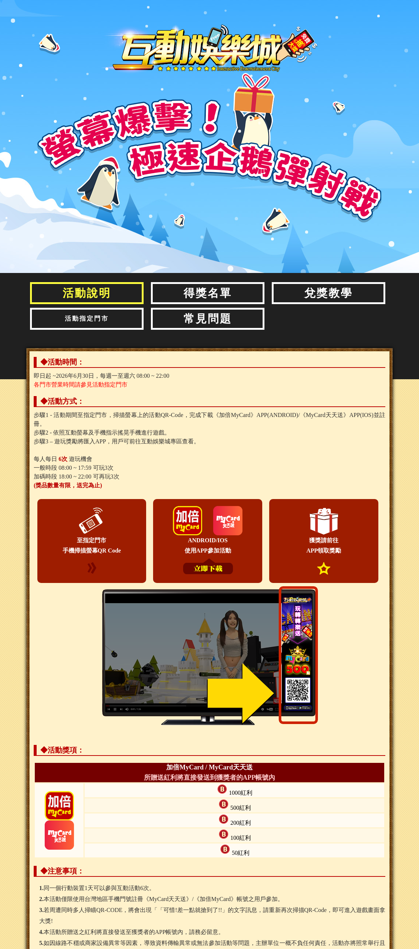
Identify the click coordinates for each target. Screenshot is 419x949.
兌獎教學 (328, 293)
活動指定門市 (87, 318)
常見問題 (207, 319)
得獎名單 (207, 293)
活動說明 (87, 293)
